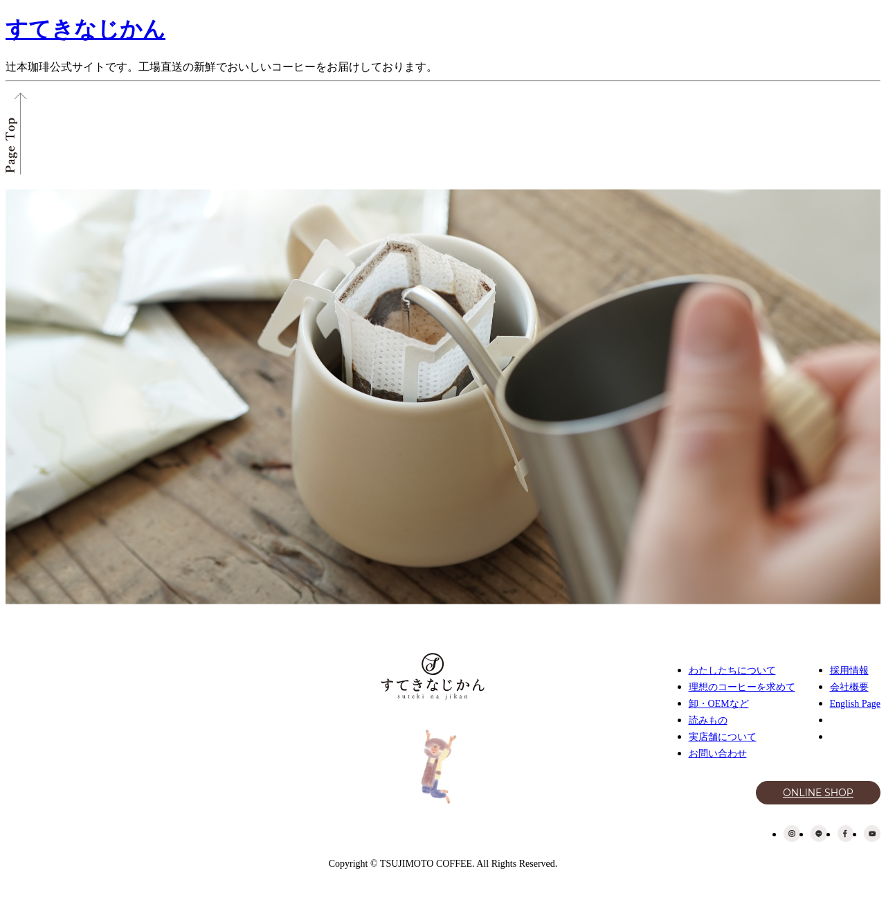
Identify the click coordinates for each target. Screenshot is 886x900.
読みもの (708, 720)
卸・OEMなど (719, 704)
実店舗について (723, 737)
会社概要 (849, 687)
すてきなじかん (85, 29)
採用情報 (849, 670)
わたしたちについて (732, 670)
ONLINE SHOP (818, 792)
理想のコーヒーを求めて (742, 687)
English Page (855, 704)
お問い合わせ (718, 753)
